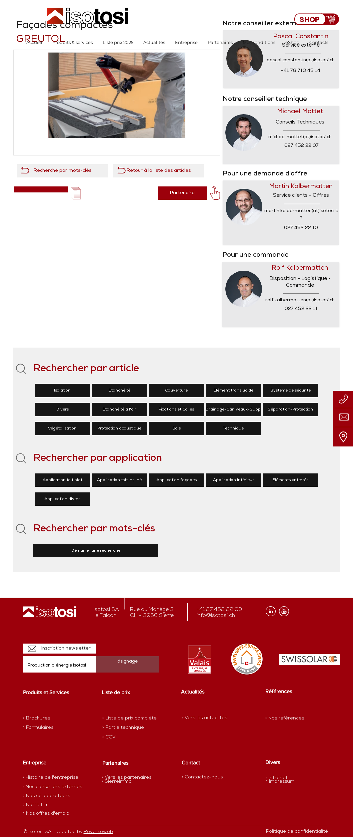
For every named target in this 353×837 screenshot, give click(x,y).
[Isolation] (62, 390)
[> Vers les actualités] (204, 717)
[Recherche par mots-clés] (62, 170)
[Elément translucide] (233, 390)
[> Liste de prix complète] (129, 718)
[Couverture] (176, 390)
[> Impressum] (280, 781)
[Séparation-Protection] (290, 409)
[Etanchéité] (119, 390)
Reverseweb (98, 831)
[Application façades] (176, 480)
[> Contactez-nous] (202, 777)
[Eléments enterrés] (290, 480)
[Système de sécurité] (290, 390)
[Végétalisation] (62, 428)
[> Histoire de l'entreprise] (50, 778)
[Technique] (233, 428)
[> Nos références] (284, 718)
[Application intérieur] (233, 480)
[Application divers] (62, 499)
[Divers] (62, 409)
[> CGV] (125, 737)
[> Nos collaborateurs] (46, 796)
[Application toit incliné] (119, 480)
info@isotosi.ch (216, 615)
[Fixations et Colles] (176, 409)
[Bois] (176, 428)
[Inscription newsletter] (59, 649)
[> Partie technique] (125, 728)
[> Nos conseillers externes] (52, 787)
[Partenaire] (182, 193)
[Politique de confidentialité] (297, 832)
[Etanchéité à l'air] (119, 409)
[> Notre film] (36, 805)
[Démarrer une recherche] (95, 550)
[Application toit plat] (62, 480)
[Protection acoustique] (119, 428)
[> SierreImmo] (125, 782)
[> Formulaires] (52, 728)
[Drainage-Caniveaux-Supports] (237, 409)
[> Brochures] (49, 718)
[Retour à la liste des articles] (158, 170)
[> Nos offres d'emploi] (47, 814)
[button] (72, 42)
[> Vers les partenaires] (126, 778)
